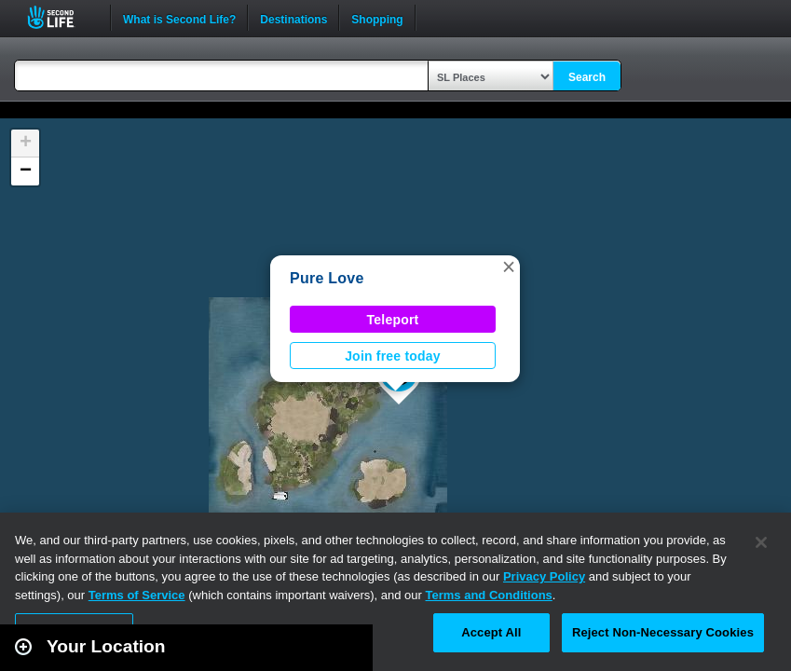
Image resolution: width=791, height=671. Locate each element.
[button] (509, 266)
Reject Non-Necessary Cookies (663, 632)
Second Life (61, 17)
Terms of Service (137, 595)
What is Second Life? (179, 17)
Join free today (393, 356)
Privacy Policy (544, 576)
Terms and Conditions (489, 595)
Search (587, 77)
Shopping (376, 17)
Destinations (293, 17)
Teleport (393, 319)
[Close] (761, 542)
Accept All (491, 632)
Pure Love (327, 278)
